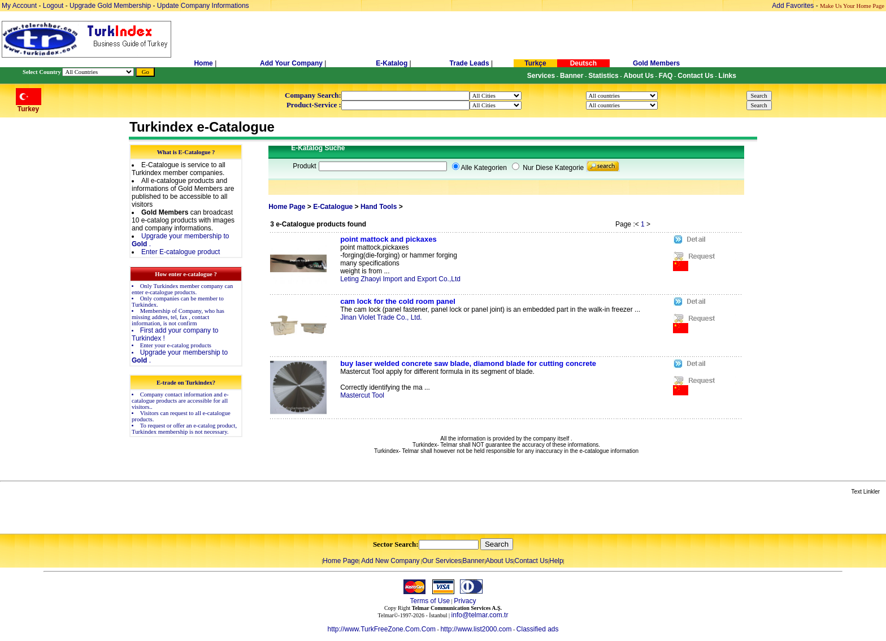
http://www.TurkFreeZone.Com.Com (381, 629)
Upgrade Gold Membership (111, 6)
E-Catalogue (333, 207)
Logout (53, 6)
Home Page (286, 207)
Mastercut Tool (362, 395)
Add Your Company (292, 63)
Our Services (441, 561)
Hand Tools (379, 207)
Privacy (465, 601)
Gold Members (656, 63)
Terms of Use (430, 601)
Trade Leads (469, 63)
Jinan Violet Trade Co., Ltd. (381, 317)
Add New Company (390, 561)
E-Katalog (391, 63)
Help (556, 561)
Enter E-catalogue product (180, 252)
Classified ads (537, 629)
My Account (20, 6)
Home (204, 63)
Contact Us (531, 561)
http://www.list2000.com (475, 629)
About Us (499, 561)
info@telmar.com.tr (480, 615)
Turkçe (535, 63)
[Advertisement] (134, 515)
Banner (474, 561)
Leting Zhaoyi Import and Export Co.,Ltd (400, 279)
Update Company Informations (203, 6)
